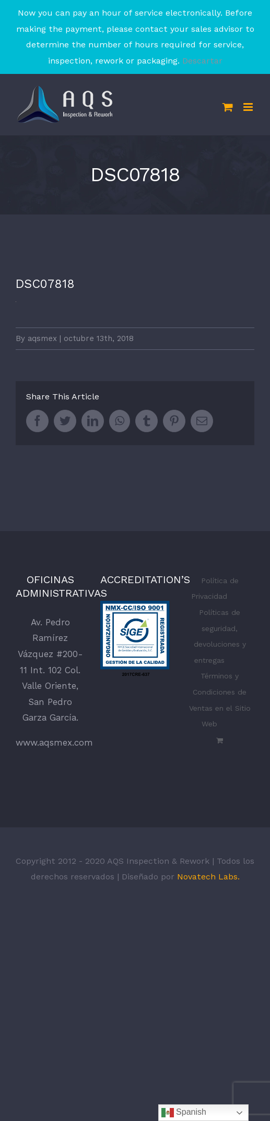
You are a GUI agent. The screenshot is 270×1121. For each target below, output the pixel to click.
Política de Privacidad (215, 588)
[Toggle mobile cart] (227, 107)
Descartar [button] (202, 61)
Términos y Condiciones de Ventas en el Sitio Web (220, 700)
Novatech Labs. (208, 876)
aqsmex (42, 338)
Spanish (183, 1112)
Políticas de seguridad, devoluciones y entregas (220, 636)
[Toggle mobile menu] (248, 107)
